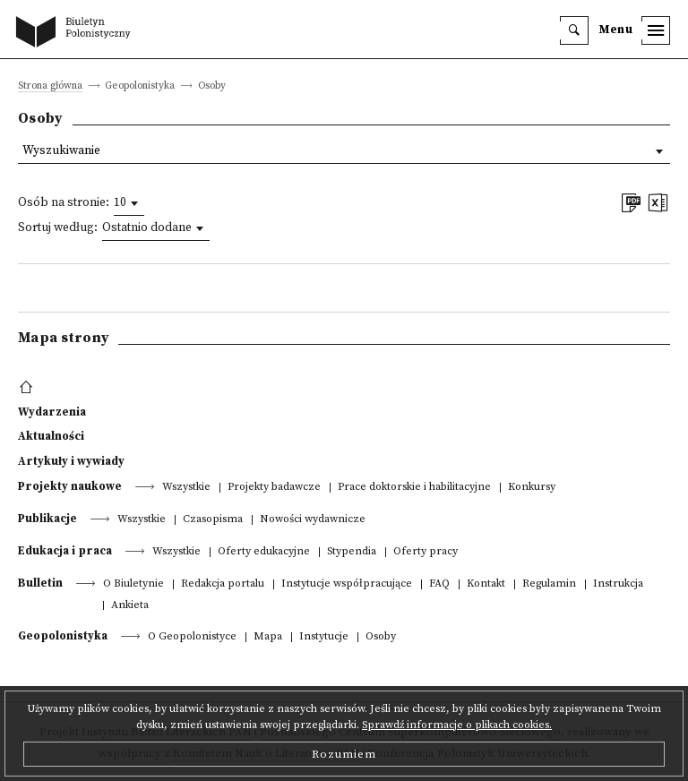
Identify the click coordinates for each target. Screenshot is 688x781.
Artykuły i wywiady (71, 461)
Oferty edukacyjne (264, 552)
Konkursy (531, 488)
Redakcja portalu (222, 584)
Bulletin (40, 583)
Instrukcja (618, 584)
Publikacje (47, 518)
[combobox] (129, 203)
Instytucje (323, 637)
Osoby (381, 637)
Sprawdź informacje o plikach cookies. (457, 725)
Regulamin (549, 584)
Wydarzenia (52, 412)
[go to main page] (77, 33)
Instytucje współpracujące (346, 584)
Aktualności (51, 436)
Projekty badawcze (274, 488)
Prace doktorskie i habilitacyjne (414, 488)
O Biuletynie (133, 584)
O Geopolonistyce (192, 637)
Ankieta (130, 606)
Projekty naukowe (70, 486)
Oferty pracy (425, 552)
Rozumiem (344, 754)
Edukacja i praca (65, 551)
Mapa (268, 637)
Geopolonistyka (63, 636)
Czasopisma (213, 520)
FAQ (439, 584)
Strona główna (50, 86)
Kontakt (486, 584)
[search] (574, 30)
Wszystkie (186, 488)
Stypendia (351, 552)
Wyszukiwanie (61, 151)
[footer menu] (28, 388)
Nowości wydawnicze (313, 520)
